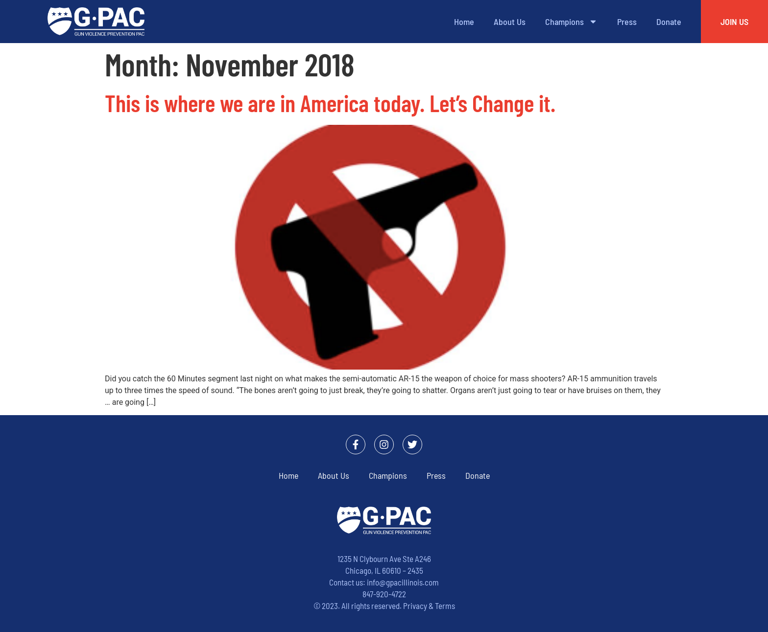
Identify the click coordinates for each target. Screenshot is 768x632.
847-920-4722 (384, 594)
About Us (510, 21)
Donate (668, 21)
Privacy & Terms (429, 605)
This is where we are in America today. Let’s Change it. (330, 103)
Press (627, 21)
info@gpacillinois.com (403, 582)
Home (464, 21)
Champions (571, 21)
